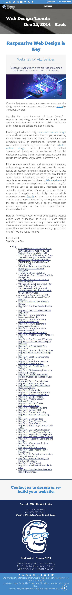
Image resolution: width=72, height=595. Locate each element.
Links (41, 563)
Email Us (66, 2)
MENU (48, 6)
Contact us (21, 488)
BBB (20, 568)
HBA (32, 568)
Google (30, 196)
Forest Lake (34, 583)
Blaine (36, 586)
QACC (26, 568)
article (60, 106)
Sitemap (20, 563)
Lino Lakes (7, 583)
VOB (47, 568)
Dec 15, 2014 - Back (45, 25)
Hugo (15, 583)
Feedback (33, 566)
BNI (52, 568)
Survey (42, 566)
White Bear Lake (47, 583)
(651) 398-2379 (54, 2)
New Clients (22, 566)
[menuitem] (48, 6)
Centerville (23, 583)
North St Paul (14, 588)
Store (47, 563)
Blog (14, 246)
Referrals (51, 566)
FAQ (35, 563)
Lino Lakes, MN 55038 (36, 509)
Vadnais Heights (62, 583)
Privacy (29, 563)
